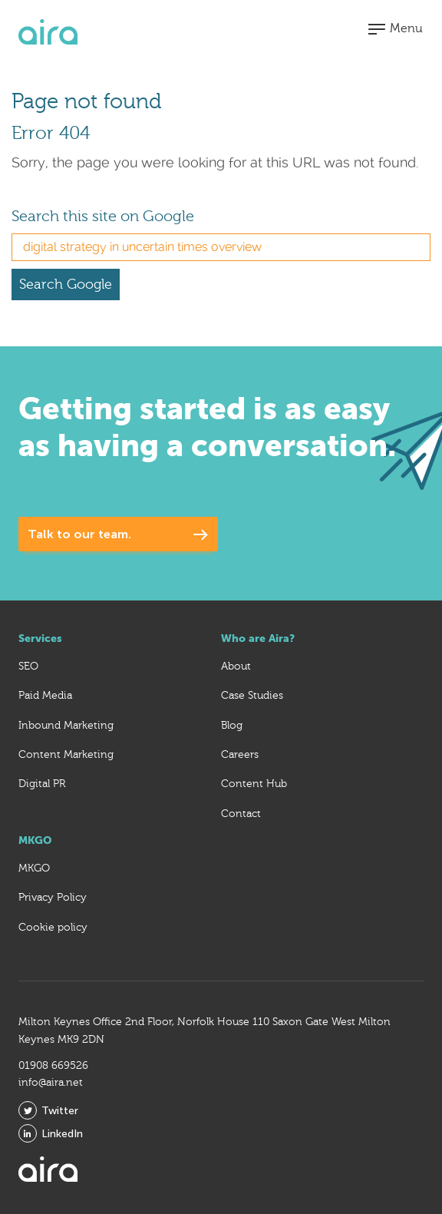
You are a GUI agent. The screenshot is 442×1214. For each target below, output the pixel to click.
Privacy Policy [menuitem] (52, 897)
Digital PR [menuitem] (41, 784)
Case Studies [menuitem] (252, 696)
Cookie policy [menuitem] (52, 927)
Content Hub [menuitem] (254, 784)
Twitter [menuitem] (48, 1110)
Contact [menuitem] (241, 814)
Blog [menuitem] (231, 725)
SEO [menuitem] (28, 666)
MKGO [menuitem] (34, 868)
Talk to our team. (79, 534)
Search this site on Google (103, 216)
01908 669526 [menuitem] (53, 1066)
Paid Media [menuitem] (45, 696)
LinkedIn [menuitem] (50, 1133)
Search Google (65, 284)
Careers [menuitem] (240, 755)
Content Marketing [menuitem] (66, 755)
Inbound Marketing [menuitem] (66, 725)
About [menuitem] (236, 666)
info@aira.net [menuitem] (50, 1083)
